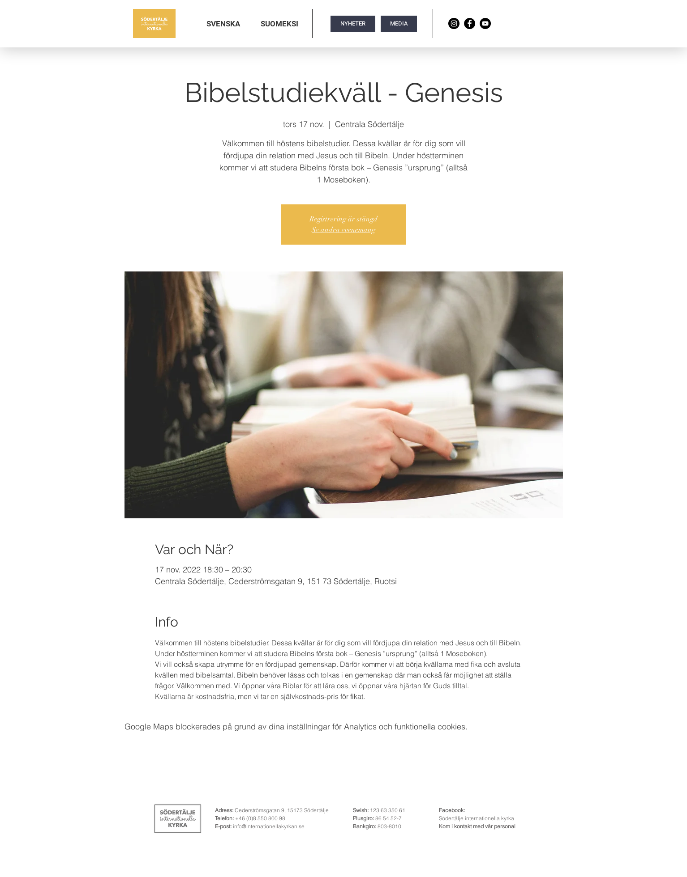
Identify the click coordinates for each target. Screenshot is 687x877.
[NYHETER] (353, 24)
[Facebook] (469, 23)
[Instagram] (453, 23)
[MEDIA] (399, 24)
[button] (223, 24)
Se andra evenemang (343, 229)
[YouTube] (485, 23)
